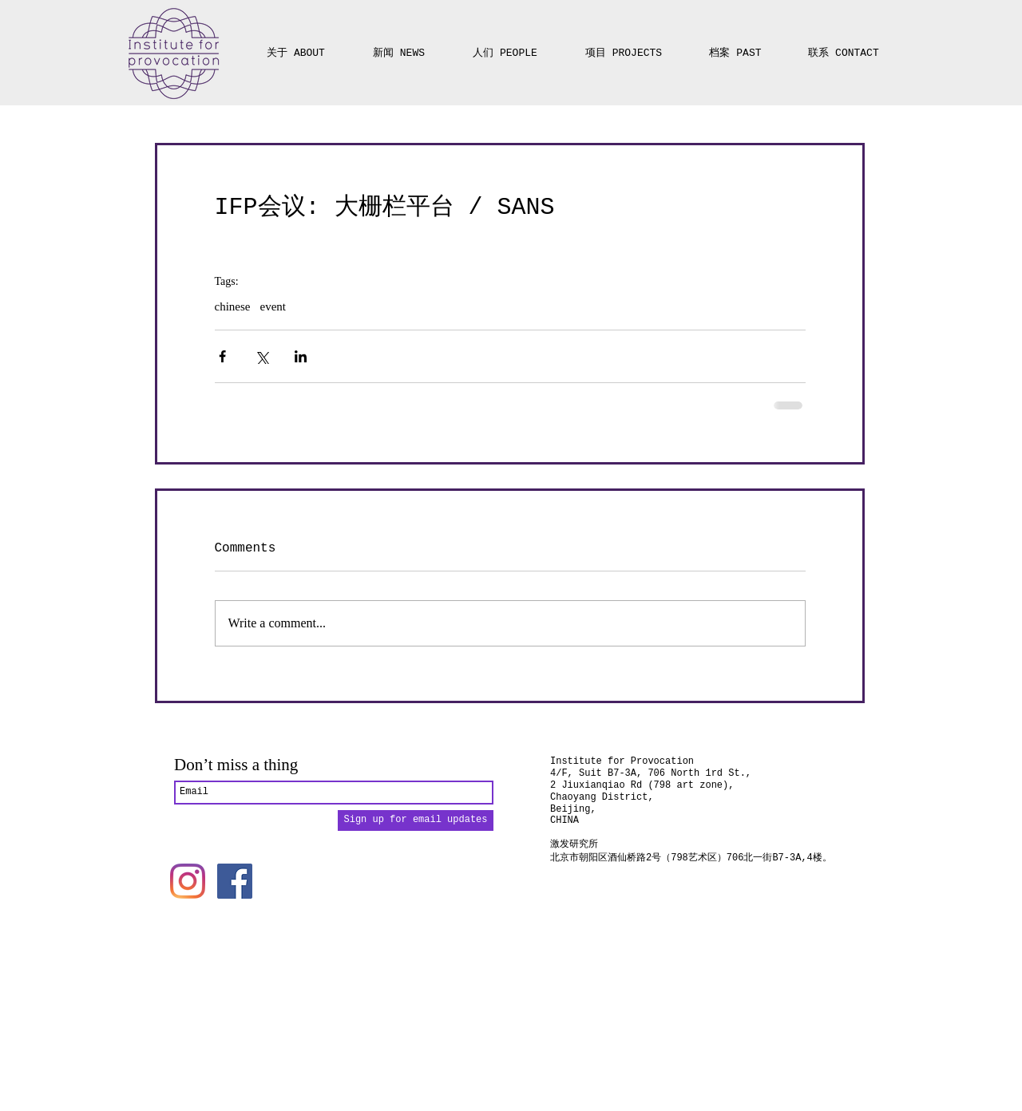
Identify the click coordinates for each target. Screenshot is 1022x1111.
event (272, 306)
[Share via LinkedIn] (300, 356)
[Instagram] (187, 881)
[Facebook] (234, 881)
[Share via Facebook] (222, 356)
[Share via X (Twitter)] (261, 356)
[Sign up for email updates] (415, 820)
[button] (623, 46)
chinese (233, 306)
